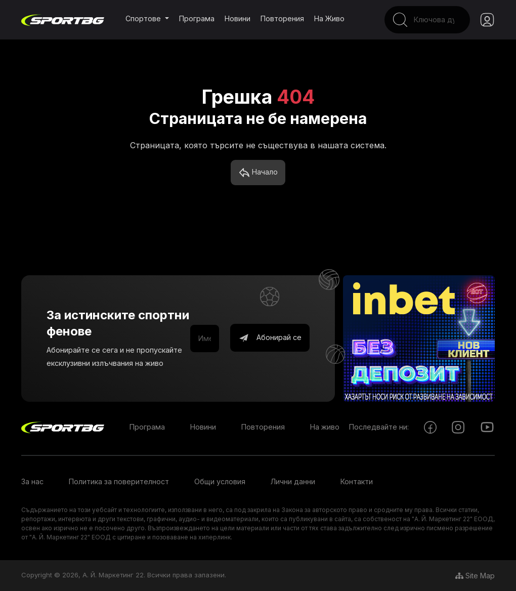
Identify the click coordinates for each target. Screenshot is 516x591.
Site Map (475, 575)
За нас (32, 482)
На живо (329, 18)
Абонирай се (270, 338)
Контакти (356, 482)
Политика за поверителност (119, 482)
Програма (196, 18)
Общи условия (219, 482)
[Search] (420, 19)
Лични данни (293, 482)
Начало (258, 173)
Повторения (282, 18)
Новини (237, 18)
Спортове (144, 18)
